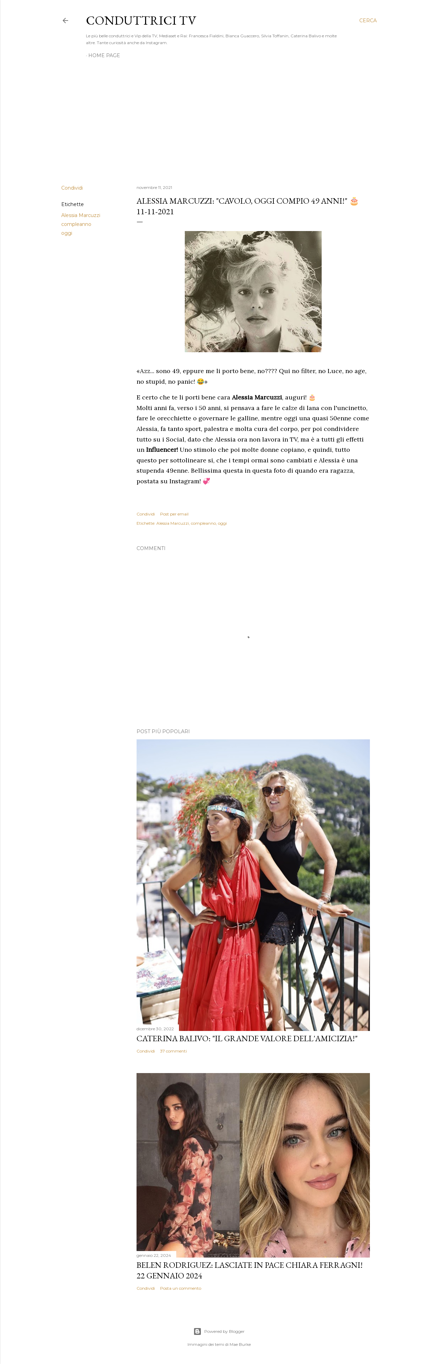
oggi (66, 233)
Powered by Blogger (219, 1331)
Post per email (174, 514)
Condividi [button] (72, 188)
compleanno (76, 224)
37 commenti (173, 1051)
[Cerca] (368, 20)
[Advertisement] (219, 120)
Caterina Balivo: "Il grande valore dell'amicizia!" (247, 1038)
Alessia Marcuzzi (80, 215)
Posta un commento (180, 1288)
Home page (104, 55)
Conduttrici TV (141, 20)
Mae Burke (240, 1344)
